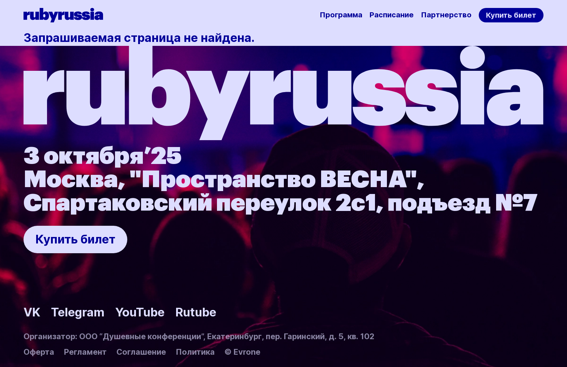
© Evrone (242, 352)
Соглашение (141, 352)
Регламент (85, 352)
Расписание (392, 14)
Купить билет (511, 15)
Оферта (39, 352)
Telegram (78, 312)
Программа (341, 14)
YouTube (140, 312)
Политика (195, 352)
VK (32, 312)
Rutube (195, 312)
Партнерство (446, 14)
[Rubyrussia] (63, 15)
